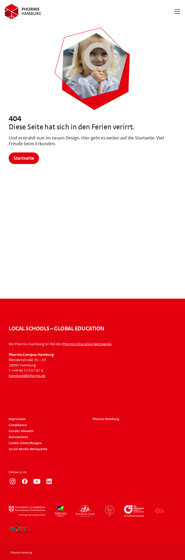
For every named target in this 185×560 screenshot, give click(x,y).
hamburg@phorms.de (27, 376)
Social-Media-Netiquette (28, 449)
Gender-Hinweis (21, 431)
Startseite (23, 158)
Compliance (18, 425)
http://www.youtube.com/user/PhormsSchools (37, 481)
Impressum (17, 419)
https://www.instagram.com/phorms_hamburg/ (12, 481)
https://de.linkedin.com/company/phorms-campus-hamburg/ (49, 481)
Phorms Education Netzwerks (87, 344)
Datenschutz (18, 437)
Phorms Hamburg (105, 419)
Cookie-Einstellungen (25, 443)
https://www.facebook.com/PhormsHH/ (25, 481)
